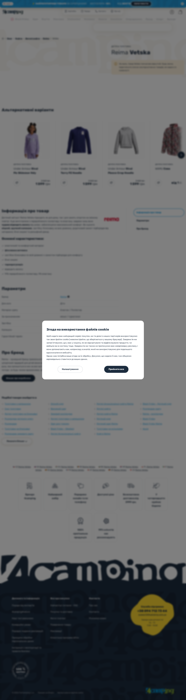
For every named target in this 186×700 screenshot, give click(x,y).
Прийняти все (116, 369)
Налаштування (70, 369)
